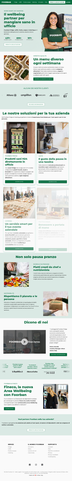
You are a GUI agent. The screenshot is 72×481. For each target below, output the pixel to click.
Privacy (50, 453)
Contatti (50, 447)
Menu (29, 449)
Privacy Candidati (53, 455)
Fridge (15, 2)
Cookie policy (52, 457)
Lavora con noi (32, 451)
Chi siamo (40, 2)
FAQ (46, 2)
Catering (34, 2)
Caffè (20, 2)
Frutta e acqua (27, 2)
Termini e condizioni (53, 451)
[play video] (24, 342)
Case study (31, 453)
